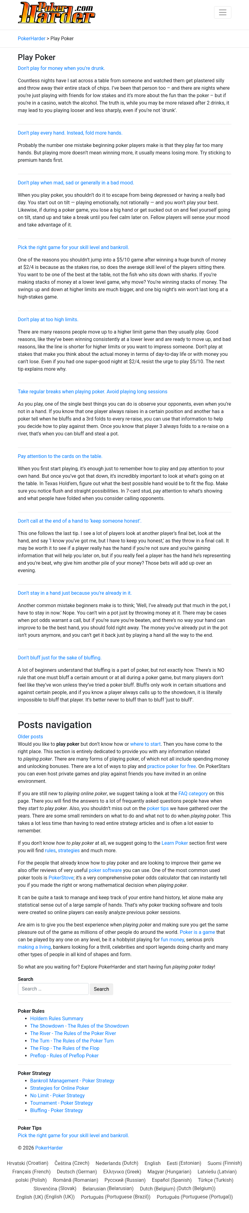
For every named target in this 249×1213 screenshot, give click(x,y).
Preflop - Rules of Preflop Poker (64, 1056)
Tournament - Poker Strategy (61, 1103)
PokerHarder (49, 1148)
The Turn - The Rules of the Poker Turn (72, 1041)
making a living (34, 947)
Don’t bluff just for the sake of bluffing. (60, 658)
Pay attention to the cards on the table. (60, 456)
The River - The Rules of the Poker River (73, 1033)
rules (50, 850)
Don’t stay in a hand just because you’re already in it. (75, 593)
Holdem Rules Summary (56, 1018)
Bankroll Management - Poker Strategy (72, 1081)
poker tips (158, 808)
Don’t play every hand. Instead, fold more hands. (70, 133)
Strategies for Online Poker (59, 1088)
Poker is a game (197, 932)
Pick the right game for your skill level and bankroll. (73, 247)
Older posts (30, 737)
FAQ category (193, 793)
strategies (69, 850)
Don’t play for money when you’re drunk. (61, 68)
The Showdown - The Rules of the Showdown (79, 1026)
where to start (145, 744)
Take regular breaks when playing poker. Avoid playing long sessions (93, 392)
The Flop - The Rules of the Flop (65, 1048)
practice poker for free (171, 766)
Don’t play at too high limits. (48, 319)
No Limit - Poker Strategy (57, 1096)
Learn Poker (175, 843)
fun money (172, 940)
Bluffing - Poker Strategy (56, 1110)
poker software (105, 870)
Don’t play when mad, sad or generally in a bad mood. (76, 183)
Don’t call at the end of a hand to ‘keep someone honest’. (80, 521)
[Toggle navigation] (222, 12)
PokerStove (61, 878)
